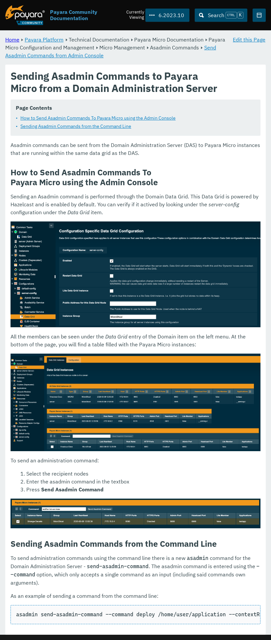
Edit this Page (249, 39)
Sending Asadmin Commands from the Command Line (75, 126)
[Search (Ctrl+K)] (221, 15)
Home (12, 39)
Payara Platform (44, 39)
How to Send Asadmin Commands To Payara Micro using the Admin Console (98, 118)
